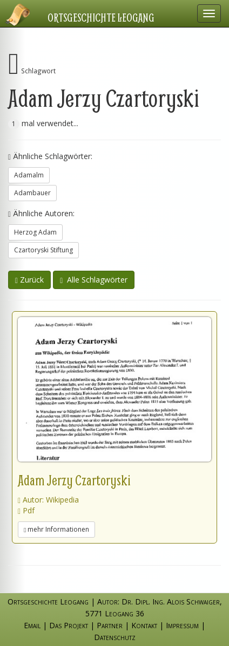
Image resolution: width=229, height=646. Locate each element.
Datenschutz (115, 637)
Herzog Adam (35, 232)
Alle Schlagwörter (93, 279)
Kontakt (144, 625)
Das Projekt (68, 625)
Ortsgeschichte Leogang (101, 17)
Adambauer (32, 192)
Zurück (29, 279)
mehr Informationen (56, 529)
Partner (110, 625)
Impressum (182, 625)
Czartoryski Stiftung (43, 250)
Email (32, 625)
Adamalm (29, 175)
